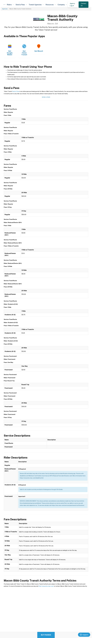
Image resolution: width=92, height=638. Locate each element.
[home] (5, 4)
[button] (10, 5)
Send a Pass (15, 91)
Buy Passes (46, 635)
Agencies (5, 9)
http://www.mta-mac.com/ (46, 586)
